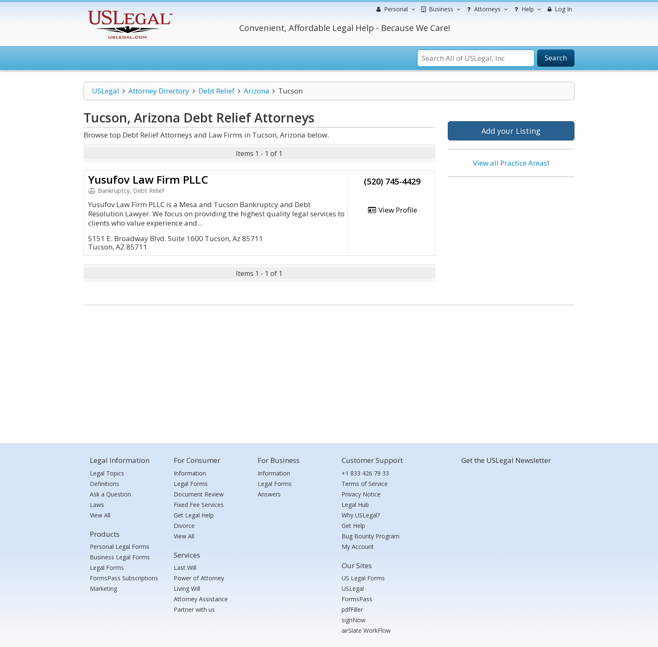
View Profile (392, 210)
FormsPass (357, 599)
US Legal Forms (363, 578)
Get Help (353, 526)
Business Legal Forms (120, 557)
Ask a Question (110, 494)
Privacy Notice (361, 494)
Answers (269, 494)
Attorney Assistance (201, 599)
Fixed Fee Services (199, 505)
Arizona (256, 91)
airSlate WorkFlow (366, 630)
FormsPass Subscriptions (124, 578)
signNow (354, 620)
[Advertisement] (511, 237)
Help (526, 9)
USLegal (105, 91)
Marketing (103, 588)
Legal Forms (107, 568)
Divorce (184, 526)
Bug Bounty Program (371, 536)
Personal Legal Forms (119, 547)
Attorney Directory (158, 91)
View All (100, 515)
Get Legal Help (194, 515)
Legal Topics (107, 473)
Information (190, 473)
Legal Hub (355, 505)
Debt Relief (216, 91)
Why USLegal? (361, 515)
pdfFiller (352, 609)
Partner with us (194, 609)
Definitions (104, 484)
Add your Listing (510, 131)
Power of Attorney (199, 578)
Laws (97, 505)
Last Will (185, 568)
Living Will (187, 588)
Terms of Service (365, 484)
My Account (358, 547)
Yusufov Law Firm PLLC (148, 179)
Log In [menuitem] (559, 9)
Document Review (199, 494)
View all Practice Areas (510, 163)
